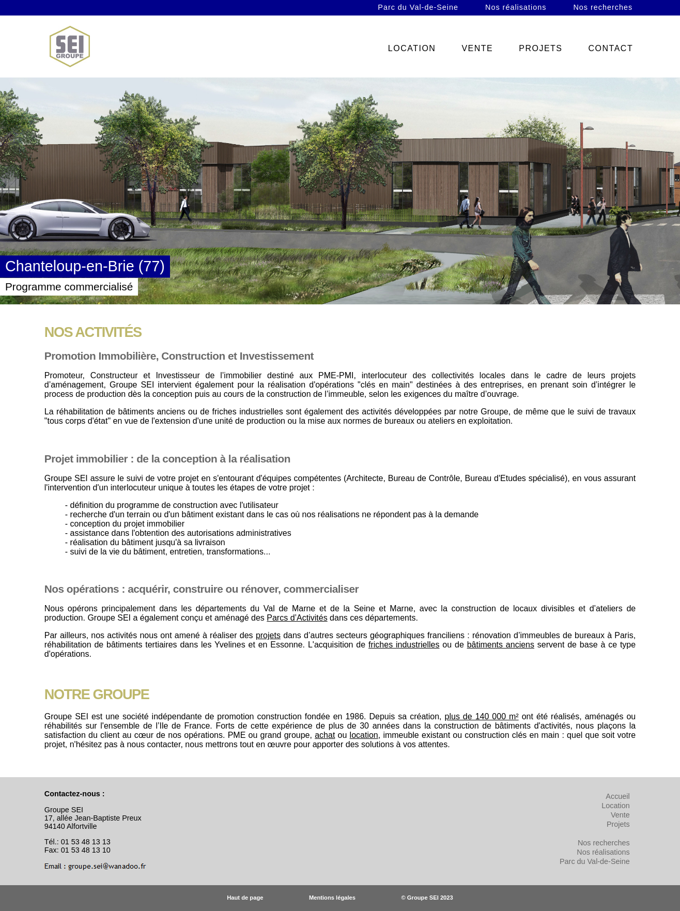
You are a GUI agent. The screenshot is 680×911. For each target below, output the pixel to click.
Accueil (617, 796)
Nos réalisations (515, 7)
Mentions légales (332, 897)
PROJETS (540, 48)
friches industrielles (403, 644)
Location (615, 805)
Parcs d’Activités (297, 617)
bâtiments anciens (500, 644)
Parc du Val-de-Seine (418, 7)
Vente (620, 815)
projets (268, 635)
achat (325, 735)
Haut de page (245, 897)
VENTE (477, 48)
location (364, 735)
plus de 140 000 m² (482, 716)
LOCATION (412, 48)
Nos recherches (602, 7)
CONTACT (611, 48)
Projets (618, 824)
